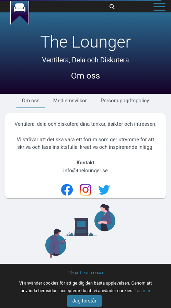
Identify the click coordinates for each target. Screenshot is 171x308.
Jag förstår (84, 301)
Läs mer (142, 290)
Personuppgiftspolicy (125, 100)
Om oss (30, 100)
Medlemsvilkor (70, 100)
